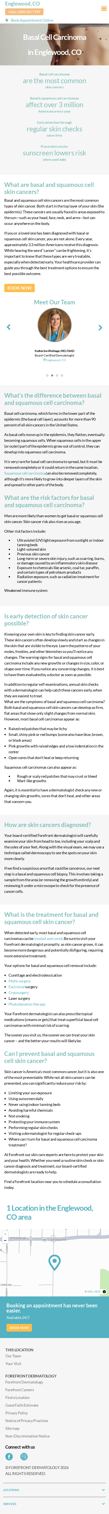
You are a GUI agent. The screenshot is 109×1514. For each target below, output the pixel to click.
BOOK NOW (19, 288)
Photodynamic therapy (27, 1004)
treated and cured (48, 938)
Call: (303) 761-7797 (24, 12)
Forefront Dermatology (24, 1382)
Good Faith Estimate (21, 1405)
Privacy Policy (16, 1412)
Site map (12, 1428)
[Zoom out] (5, 1240)
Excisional (17, 986)
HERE (97, 1291)
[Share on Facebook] (10, 1458)
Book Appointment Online (32, 20)
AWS (90, 1291)
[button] (47, 375)
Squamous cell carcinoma (24, 473)
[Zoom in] (5, 1234)
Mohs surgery (20, 981)
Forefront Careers (19, 1389)
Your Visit (13, 1363)
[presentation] (8, 326)
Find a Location (17, 1397)
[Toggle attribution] (104, 1291)
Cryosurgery (19, 992)
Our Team (13, 1355)
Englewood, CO (22, 3)
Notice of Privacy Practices (26, 1420)
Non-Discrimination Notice (27, 1436)
